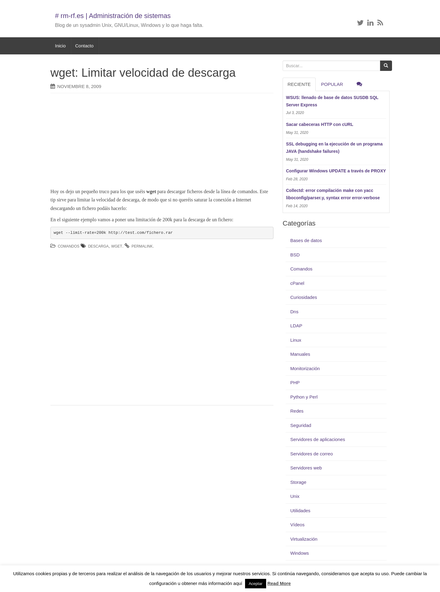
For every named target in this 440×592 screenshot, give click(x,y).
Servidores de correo (311, 453)
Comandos (68, 246)
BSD (295, 254)
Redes (296, 411)
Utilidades (300, 510)
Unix (294, 496)
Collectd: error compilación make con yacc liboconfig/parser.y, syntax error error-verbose (333, 194)
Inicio (60, 45)
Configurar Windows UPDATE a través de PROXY (336, 170)
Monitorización (305, 368)
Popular (332, 84)
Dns (294, 311)
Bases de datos (306, 240)
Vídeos (297, 524)
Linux (295, 340)
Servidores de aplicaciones (317, 439)
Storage (298, 482)
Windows (299, 553)
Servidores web (306, 467)
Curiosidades (303, 297)
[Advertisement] (152, 142)
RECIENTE (299, 84)
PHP (295, 382)
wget (116, 246)
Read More (279, 583)
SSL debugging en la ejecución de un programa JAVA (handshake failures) (334, 148)
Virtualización (303, 539)
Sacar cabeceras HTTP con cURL (319, 124)
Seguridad (300, 425)
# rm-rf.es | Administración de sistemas (113, 16)
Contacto (84, 45)
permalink (141, 246)
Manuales (300, 354)
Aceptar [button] (255, 583)
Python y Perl (303, 396)
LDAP (296, 325)
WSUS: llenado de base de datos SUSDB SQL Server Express (332, 101)
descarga (98, 246)
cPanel (297, 283)
